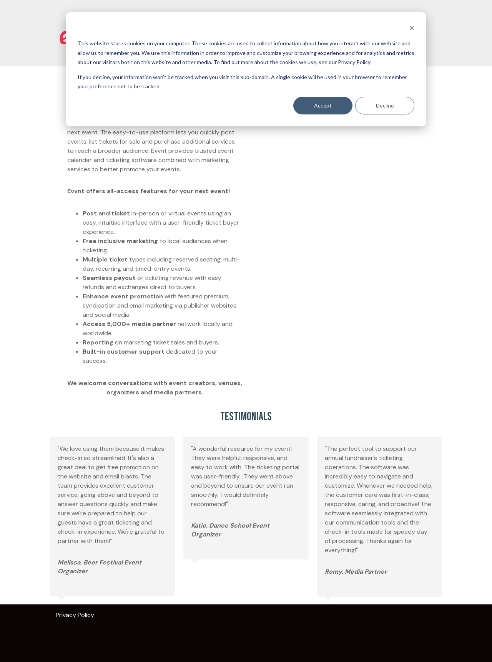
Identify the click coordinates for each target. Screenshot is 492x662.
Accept (323, 105)
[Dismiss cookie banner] (411, 29)
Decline (385, 105)
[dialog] (246, 69)
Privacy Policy (75, 615)
